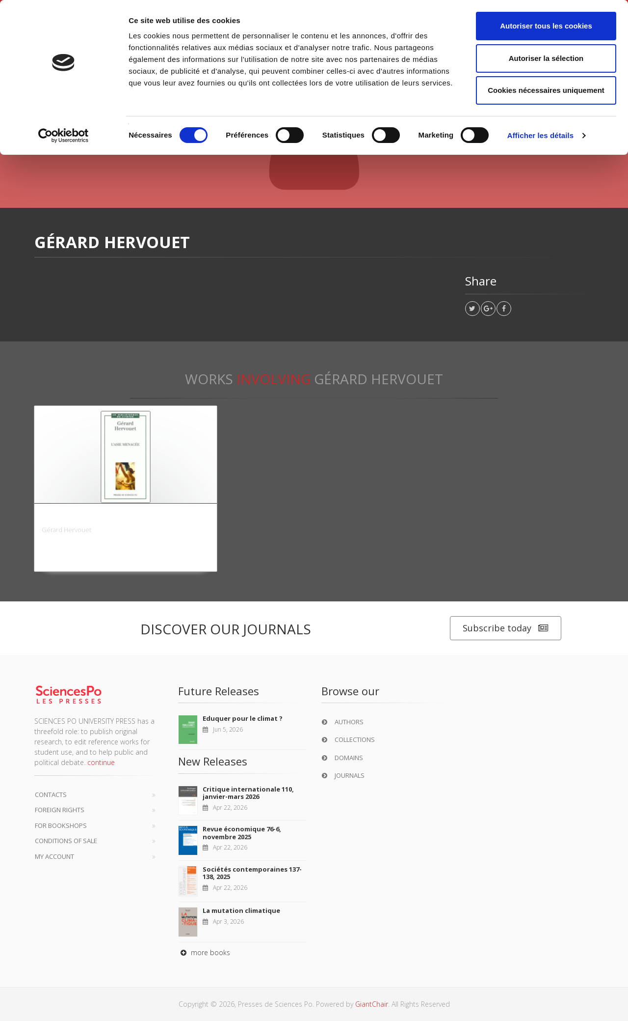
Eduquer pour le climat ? (243, 718)
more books (204, 952)
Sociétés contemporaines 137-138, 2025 (252, 873)
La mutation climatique (241, 910)
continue (101, 762)
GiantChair (371, 1004)
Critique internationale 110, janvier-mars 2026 (248, 793)
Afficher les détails (540, 135)
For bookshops (61, 825)
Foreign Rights (59, 809)
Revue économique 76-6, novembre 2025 (242, 832)
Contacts (51, 794)
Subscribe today (506, 628)
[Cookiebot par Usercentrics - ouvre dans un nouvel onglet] (63, 135)
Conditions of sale (66, 840)
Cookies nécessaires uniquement (546, 90)
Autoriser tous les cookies (546, 26)
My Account (54, 856)
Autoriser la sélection (546, 58)
